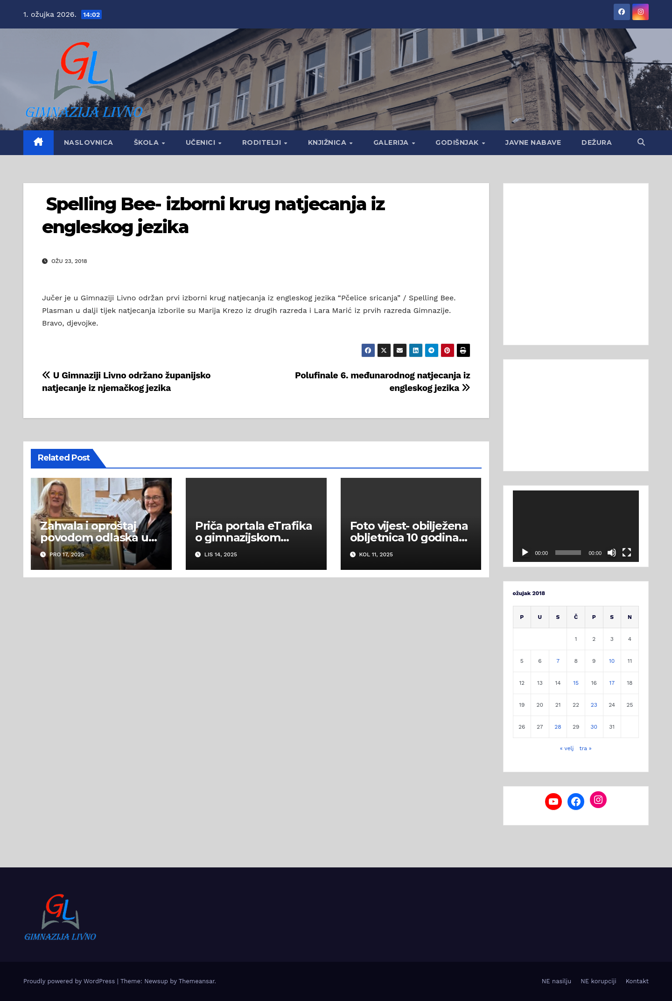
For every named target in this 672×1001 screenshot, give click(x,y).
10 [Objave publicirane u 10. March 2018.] (612, 661)
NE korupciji (598, 981)
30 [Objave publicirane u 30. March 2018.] (594, 727)
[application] (576, 525)
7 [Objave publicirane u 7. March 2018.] (558, 661)
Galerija (392, 142)
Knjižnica (328, 142)
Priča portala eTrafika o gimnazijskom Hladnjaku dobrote (253, 537)
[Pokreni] (525, 552)
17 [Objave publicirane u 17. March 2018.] (611, 683)
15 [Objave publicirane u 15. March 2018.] (576, 683)
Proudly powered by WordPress (70, 981)
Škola (147, 142)
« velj (567, 748)
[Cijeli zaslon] (626, 552)
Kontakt (637, 981)
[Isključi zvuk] (611, 552)
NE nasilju (556, 981)
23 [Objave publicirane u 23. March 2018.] (594, 705)
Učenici (201, 142)
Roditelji (262, 142)
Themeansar (197, 981)
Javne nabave (533, 142)
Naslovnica (88, 142)
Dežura (596, 142)
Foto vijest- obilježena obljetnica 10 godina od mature (409, 537)
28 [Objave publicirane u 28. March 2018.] (557, 727)
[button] (641, 142)
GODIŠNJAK (458, 142)
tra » (586, 748)
